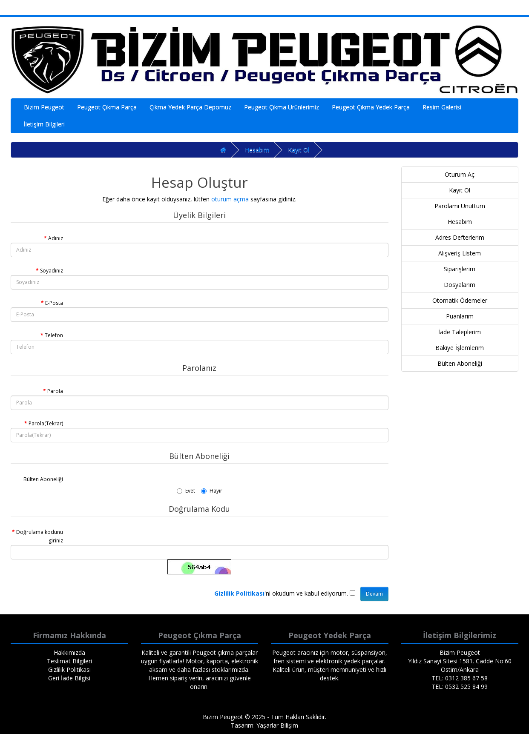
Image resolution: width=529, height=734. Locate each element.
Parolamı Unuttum (459, 206)
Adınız (55, 238)
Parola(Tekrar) (46, 423)
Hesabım (257, 150)
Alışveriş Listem (459, 253)
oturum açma (230, 199)
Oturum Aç (459, 174)
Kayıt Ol (298, 150)
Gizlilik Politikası (69, 669)
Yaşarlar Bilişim (277, 725)
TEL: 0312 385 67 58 (459, 678)
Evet (186, 490)
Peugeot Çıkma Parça (107, 107)
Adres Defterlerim (459, 237)
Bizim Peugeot (44, 107)
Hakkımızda (69, 652)
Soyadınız (51, 270)
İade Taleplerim (459, 332)
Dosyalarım (459, 285)
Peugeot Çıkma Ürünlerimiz (281, 107)
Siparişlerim (459, 269)
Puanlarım (460, 316)
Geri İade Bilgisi (69, 678)
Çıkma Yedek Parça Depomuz (190, 107)
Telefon (54, 335)
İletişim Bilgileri (44, 124)
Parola (55, 391)
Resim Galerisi (442, 107)
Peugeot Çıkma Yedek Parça (371, 107)
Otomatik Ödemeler (459, 300)
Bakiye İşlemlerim (459, 348)
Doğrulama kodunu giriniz (39, 536)
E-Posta (54, 303)
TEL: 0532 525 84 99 (459, 686)
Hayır (211, 490)
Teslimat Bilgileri (69, 661)
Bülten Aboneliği (43, 479)
